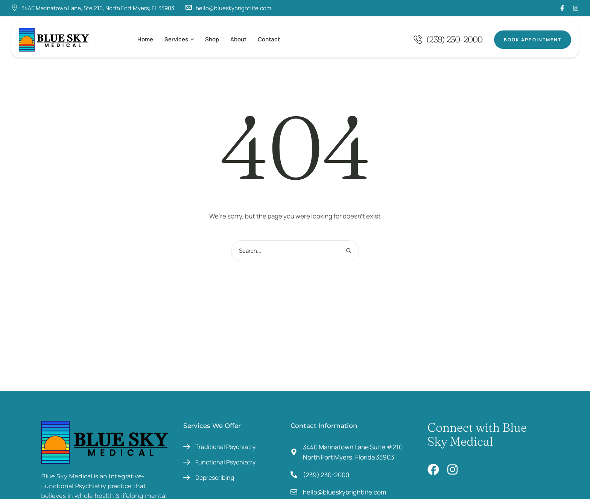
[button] (192, 39)
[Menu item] (145, 39)
